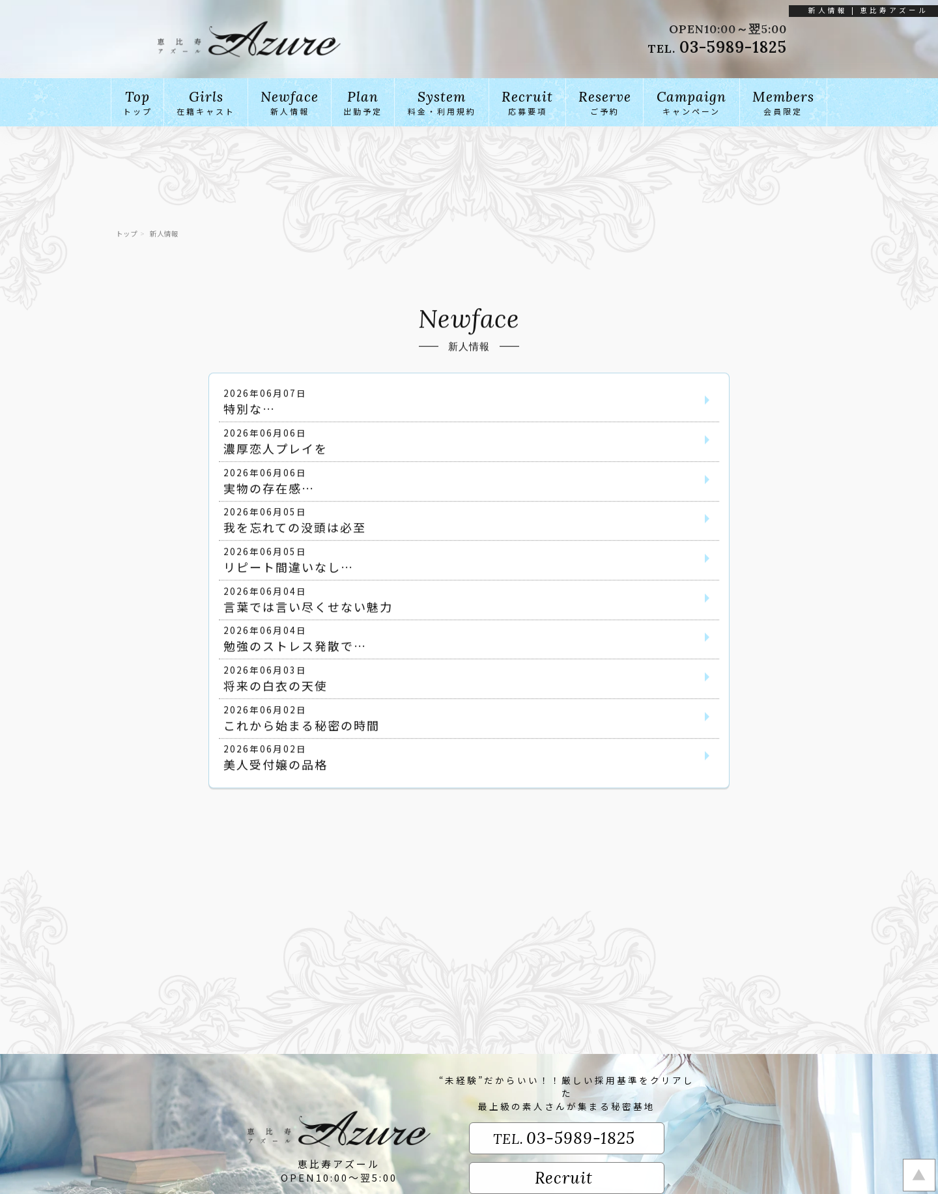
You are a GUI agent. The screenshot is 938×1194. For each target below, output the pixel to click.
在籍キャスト (206, 102)
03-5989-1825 (733, 47)
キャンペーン (691, 102)
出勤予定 (362, 102)
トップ (137, 102)
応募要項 (527, 102)
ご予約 (605, 102)
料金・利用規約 (442, 102)
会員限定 (783, 102)
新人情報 (289, 102)
